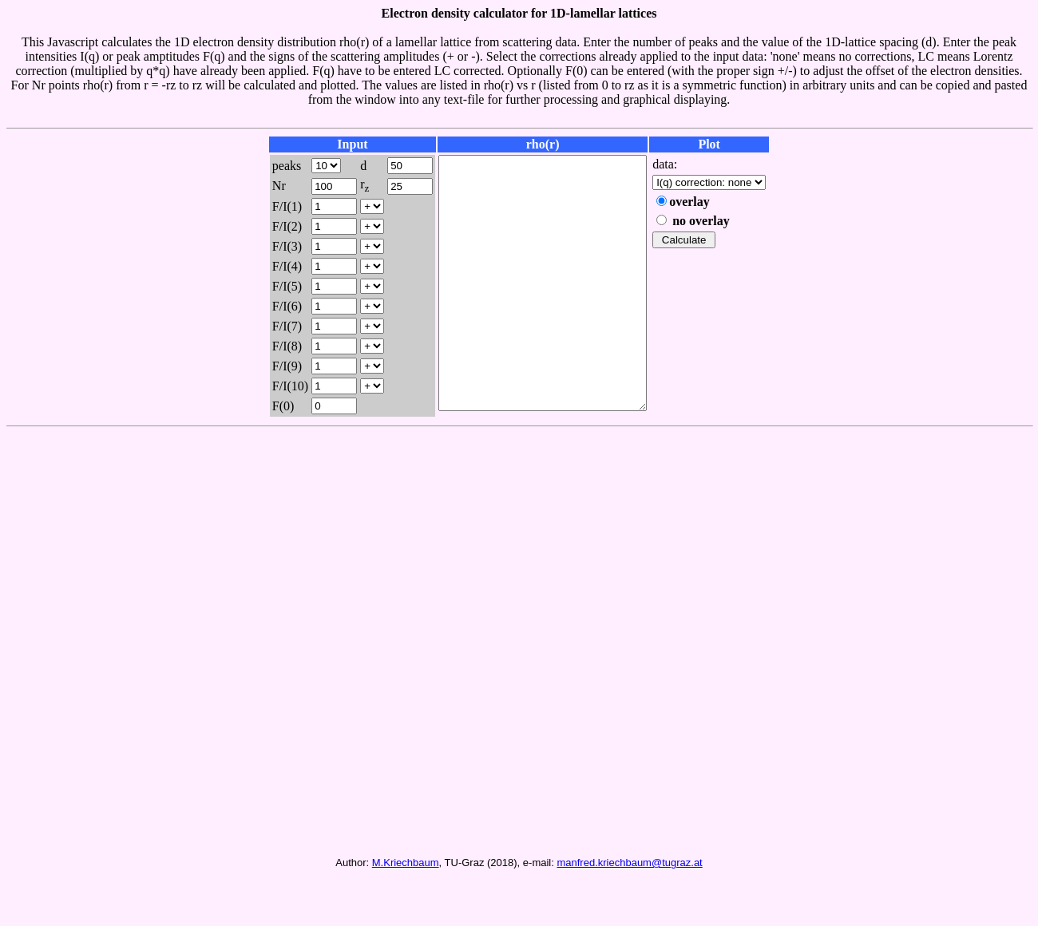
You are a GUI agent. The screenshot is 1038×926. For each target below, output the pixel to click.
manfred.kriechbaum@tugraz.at (629, 907)
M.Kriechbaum (405, 907)
